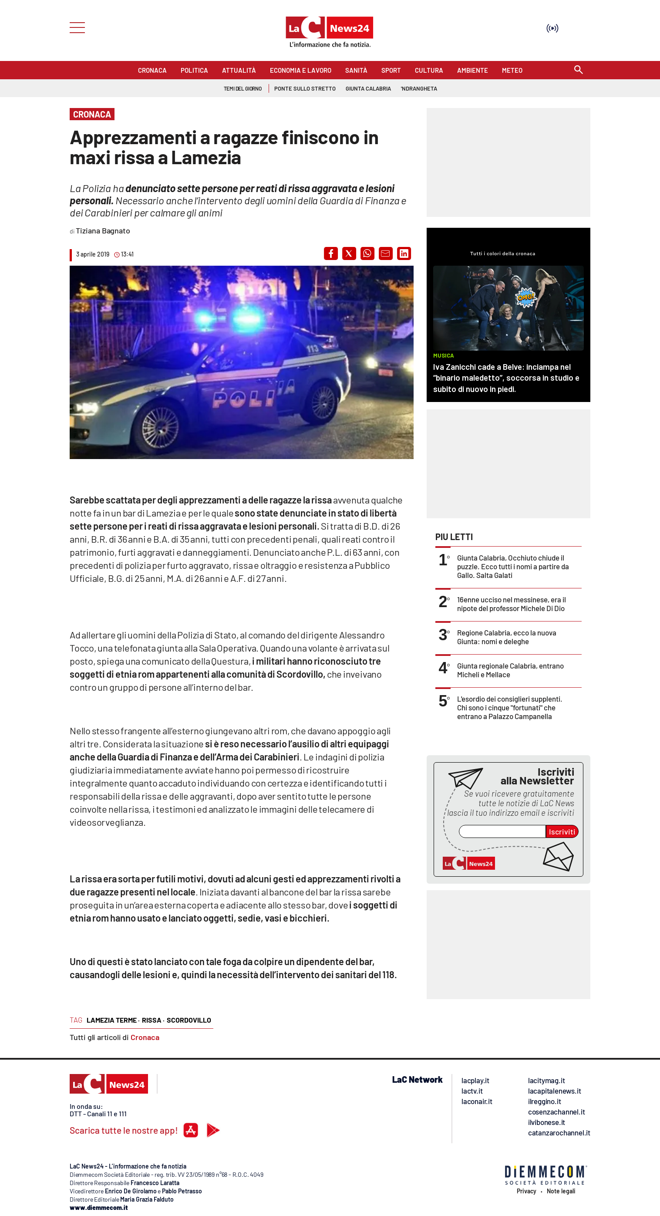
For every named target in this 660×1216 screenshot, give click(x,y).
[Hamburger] (75, 27)
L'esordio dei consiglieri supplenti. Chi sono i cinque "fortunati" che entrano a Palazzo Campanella (509, 707)
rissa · (153, 1020)
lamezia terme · (113, 1020)
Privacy (526, 1191)
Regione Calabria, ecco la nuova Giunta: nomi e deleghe (506, 636)
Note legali (561, 1191)
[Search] (578, 70)
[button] (331, 253)
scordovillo (189, 1020)
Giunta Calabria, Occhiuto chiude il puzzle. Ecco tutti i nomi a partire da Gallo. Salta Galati (513, 566)
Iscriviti (562, 831)
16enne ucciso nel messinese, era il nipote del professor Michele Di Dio (511, 603)
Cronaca (145, 1037)
